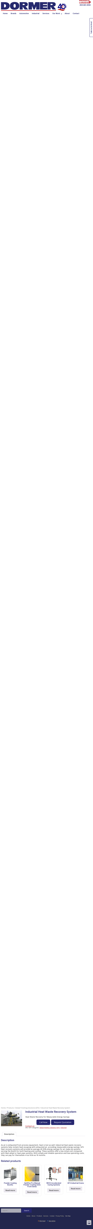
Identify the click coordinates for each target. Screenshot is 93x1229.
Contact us (29, 1126)
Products (10, 1108)
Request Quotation (62, 1122)
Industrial (35, 13)
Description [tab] (9, 1134)
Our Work (56, 13)
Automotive (24, 13)
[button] (18, 1114)
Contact (76, 13)
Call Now (43, 1122)
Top (89, 1223)
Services (45, 13)
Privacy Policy (60, 1216)
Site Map (67, 1216)
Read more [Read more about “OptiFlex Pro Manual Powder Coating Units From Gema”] (32, 1192)
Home (5, 13)
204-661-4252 (85, 5)
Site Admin (52, 1221)
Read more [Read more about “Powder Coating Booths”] (10, 1190)
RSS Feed (42, 1221)
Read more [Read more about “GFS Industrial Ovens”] (75, 1188)
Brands (13, 13)
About (67, 13)
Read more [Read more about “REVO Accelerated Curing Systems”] (54, 1190)
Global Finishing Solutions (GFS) (27, 1108)
